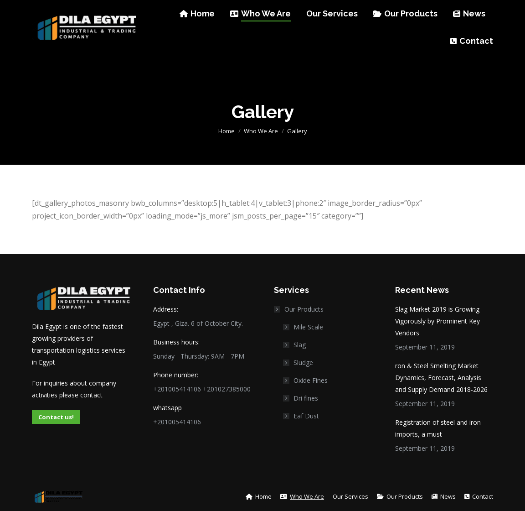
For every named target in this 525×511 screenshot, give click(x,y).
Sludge (303, 362)
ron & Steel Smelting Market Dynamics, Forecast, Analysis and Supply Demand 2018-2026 (441, 377)
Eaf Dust (306, 416)
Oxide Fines (310, 380)
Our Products (299, 309)
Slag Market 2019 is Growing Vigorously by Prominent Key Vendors (437, 321)
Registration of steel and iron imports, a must (438, 428)
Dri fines (305, 398)
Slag (299, 344)
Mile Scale (308, 327)
